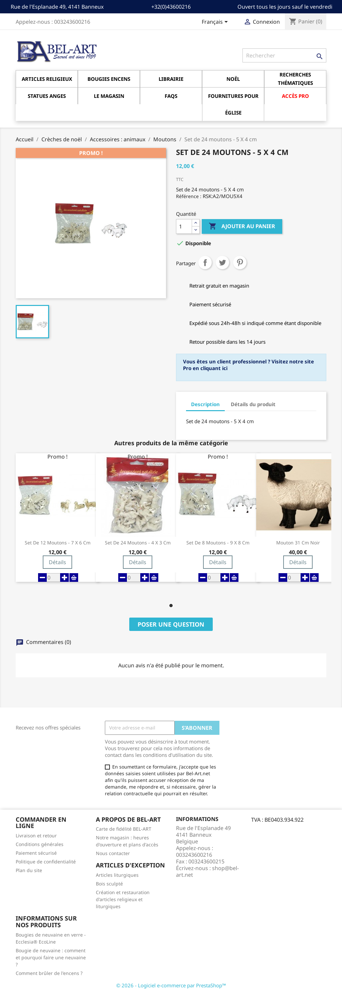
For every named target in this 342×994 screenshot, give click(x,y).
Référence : (188, 196)
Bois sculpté (109, 883)
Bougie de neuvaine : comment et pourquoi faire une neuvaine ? (51, 957)
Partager (205, 262)
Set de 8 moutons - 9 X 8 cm (217, 543)
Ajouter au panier (242, 226)
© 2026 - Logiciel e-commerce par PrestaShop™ (171, 985)
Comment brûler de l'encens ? (49, 973)
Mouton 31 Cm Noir (298, 543)
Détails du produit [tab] (253, 404)
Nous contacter (113, 853)
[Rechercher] (284, 55)
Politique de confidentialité (46, 861)
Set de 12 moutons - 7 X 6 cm (58, 543)
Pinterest (239, 262)
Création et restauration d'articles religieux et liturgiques (123, 899)
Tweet (222, 262)
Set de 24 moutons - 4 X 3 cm (138, 543)
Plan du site (29, 870)
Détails (57, 562)
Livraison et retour (36, 835)
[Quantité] (184, 226)
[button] (171, 605)
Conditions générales (39, 844)
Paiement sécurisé (36, 853)
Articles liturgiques (117, 875)
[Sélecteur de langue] (216, 22)
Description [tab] (205, 404)
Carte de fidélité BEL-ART (123, 829)
